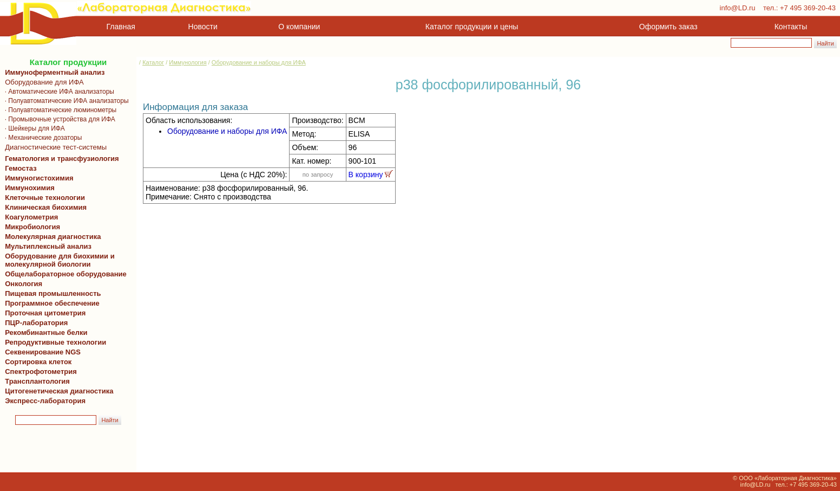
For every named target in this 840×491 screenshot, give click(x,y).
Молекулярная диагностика (51, 236)
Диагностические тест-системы (54, 147)
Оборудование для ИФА (42, 82)
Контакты (790, 26)
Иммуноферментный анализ (55, 72)
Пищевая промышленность (53, 293)
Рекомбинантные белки (44, 332)
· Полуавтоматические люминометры (58, 110)
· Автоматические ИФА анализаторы (57, 91)
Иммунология (187, 62)
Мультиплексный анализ (48, 246)
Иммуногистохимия (37, 178)
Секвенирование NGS (41, 352)
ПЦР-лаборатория (34, 323)
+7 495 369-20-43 (808, 8)
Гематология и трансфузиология (60, 158)
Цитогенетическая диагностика (57, 391)
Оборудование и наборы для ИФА (259, 62)
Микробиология (32, 227)
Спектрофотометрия (41, 371)
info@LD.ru (738, 8)
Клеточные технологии (43, 197)
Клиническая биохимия (44, 207)
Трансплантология (35, 381)
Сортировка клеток (36, 362)
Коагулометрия (31, 217)
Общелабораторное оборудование (64, 274)
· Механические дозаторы (41, 137)
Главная (120, 26)
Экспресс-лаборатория (45, 401)
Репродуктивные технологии (53, 342)
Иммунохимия (29, 188)
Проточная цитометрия (43, 313)
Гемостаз (21, 168)
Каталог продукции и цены (471, 26)
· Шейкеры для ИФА (33, 128)
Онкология (23, 284)
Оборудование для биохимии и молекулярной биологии (58, 260)
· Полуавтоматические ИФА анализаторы (65, 101)
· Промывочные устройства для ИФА (58, 119)
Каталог (153, 62)
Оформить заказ (668, 26)
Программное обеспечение (52, 303)
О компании (298, 26)
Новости (203, 26)
